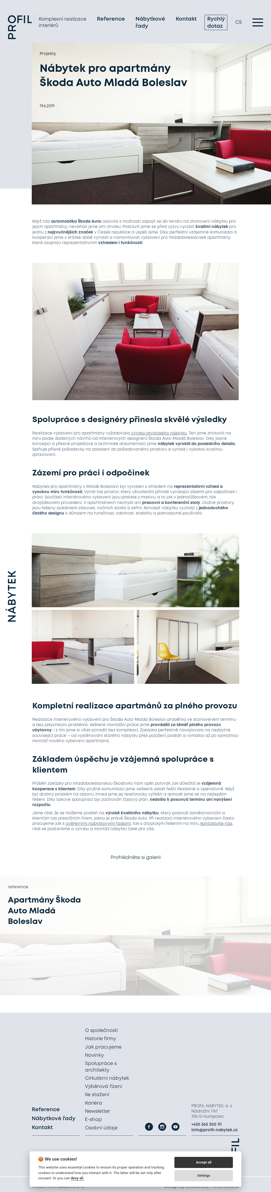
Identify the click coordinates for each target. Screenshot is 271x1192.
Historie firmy (100, 1039)
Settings (203, 1175)
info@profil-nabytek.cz (214, 1130)
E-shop (93, 1120)
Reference (111, 19)
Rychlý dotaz (216, 23)
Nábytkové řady (150, 23)
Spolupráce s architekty (101, 1067)
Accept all (203, 1162)
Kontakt (186, 19)
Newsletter (97, 1111)
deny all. (77, 1178)
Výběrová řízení (103, 1087)
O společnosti (101, 1031)
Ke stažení (97, 1095)
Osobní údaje (101, 1128)
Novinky (94, 1055)
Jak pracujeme (103, 1047)
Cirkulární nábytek (107, 1078)
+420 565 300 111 (206, 1124)
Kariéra (93, 1103)
